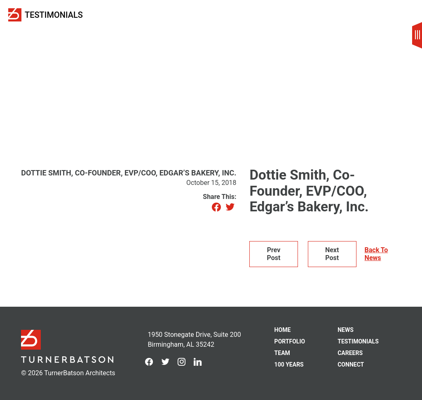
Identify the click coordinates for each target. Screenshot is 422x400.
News (346, 330)
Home (282, 330)
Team (282, 353)
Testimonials (54, 15)
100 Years (289, 364)
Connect (351, 364)
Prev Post (274, 253)
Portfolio (289, 341)
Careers (350, 353)
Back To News (376, 253)
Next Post (332, 253)
